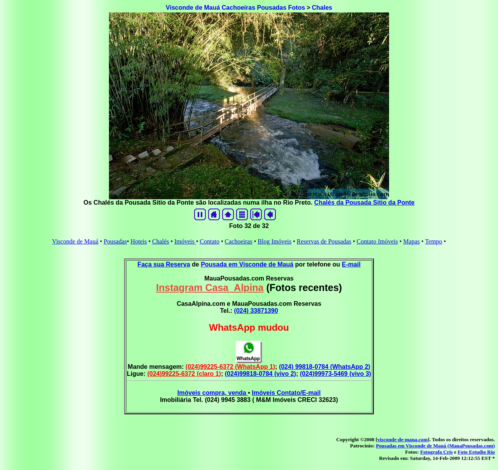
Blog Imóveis (274, 241)
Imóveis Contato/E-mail (286, 392)
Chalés (160, 241)
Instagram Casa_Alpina (210, 287)
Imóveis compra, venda (212, 392)
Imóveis (185, 241)
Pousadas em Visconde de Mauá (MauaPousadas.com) (435, 446)
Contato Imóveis (377, 241)
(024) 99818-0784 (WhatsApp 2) (324, 366)
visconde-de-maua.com (402, 439)
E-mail (351, 264)
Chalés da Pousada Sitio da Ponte (364, 202)
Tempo (433, 241)
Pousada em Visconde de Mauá (247, 264)
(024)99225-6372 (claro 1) (184, 373)
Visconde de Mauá (75, 241)
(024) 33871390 (256, 310)
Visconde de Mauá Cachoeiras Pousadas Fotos (235, 7)
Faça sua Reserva (163, 264)
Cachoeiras (239, 241)
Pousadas (115, 241)
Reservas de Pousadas (324, 241)
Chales (322, 7)
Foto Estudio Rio (476, 452)
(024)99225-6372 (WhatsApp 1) (230, 366)
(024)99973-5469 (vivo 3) (335, 373)
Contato (209, 241)
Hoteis (139, 241)
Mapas (411, 241)
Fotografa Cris (436, 452)
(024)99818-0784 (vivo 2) (260, 373)
